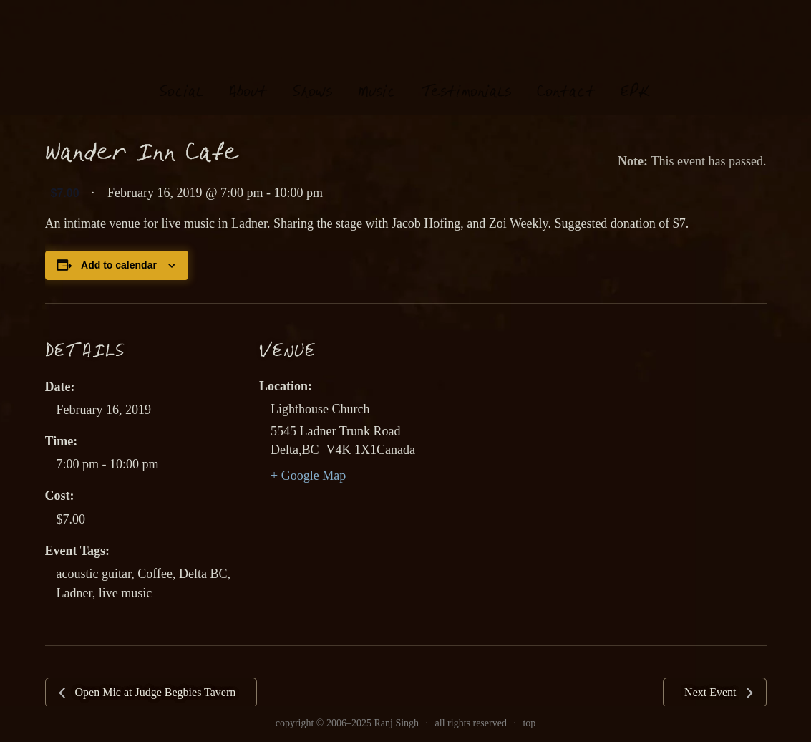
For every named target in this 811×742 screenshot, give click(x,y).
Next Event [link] (711, 692)
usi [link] (377, 78)
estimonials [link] (466, 78)
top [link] (529, 723)
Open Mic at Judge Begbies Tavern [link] (154, 692)
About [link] (248, 78)
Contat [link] (566, 78)
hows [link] (312, 78)
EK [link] (635, 78)
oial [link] (181, 78)
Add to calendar (119, 265)
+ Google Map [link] (308, 475)
